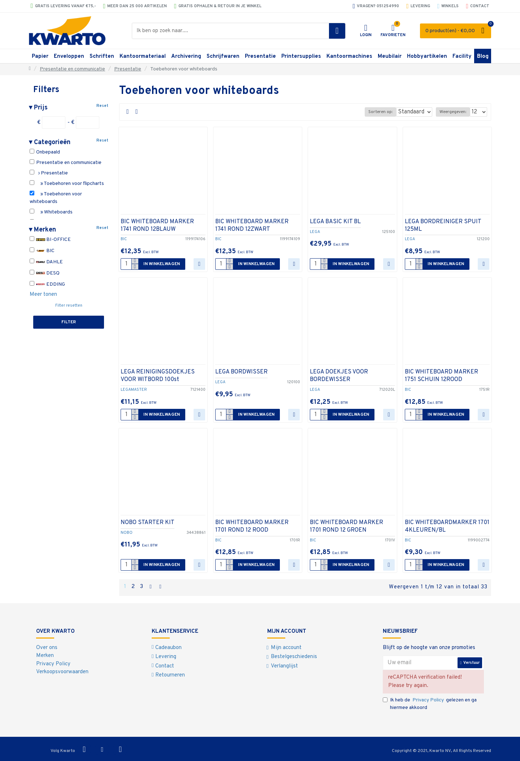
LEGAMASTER (134, 389)
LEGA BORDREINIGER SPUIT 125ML (443, 225)
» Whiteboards (51, 212)
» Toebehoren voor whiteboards (56, 198)
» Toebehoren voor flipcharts (67, 183)
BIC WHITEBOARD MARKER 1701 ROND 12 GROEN (346, 526)
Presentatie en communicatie (72, 69)
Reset (102, 105)
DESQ (45, 273)
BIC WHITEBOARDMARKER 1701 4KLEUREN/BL (447, 526)
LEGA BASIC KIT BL (335, 221)
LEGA (315, 231)
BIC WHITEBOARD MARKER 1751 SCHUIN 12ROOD (441, 375)
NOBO (127, 532)
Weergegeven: (455, 112)
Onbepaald (45, 152)
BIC (42, 250)
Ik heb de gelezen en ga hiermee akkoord (430, 702)
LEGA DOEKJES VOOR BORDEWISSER (339, 375)
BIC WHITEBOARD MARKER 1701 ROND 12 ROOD (252, 526)
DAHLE (46, 262)
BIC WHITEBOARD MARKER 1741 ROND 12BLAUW (157, 225)
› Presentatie (49, 173)
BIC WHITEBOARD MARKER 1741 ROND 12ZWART (252, 225)
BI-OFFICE (50, 239)
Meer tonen (43, 294)
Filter (68, 322)
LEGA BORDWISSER (241, 372)
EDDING (47, 284)
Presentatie (127, 69)
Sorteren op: (376, 112)
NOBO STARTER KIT (147, 522)
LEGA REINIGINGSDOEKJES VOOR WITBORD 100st (158, 375)
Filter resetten (68, 305)
